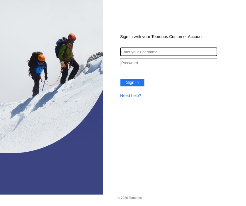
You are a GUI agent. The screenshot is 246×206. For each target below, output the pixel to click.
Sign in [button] (132, 82)
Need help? (130, 95)
